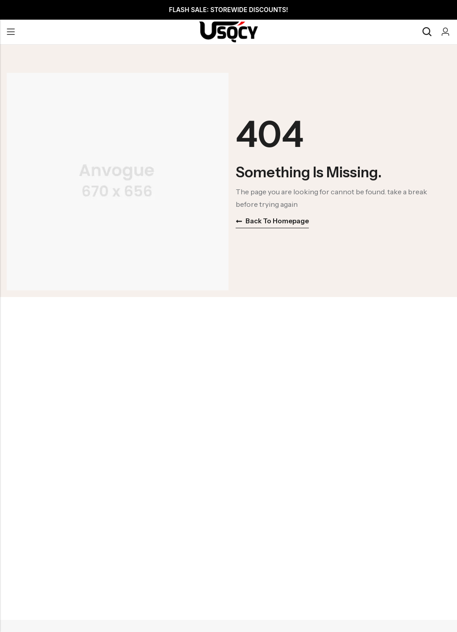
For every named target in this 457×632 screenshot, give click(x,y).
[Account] (445, 31)
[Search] (427, 31)
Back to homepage (272, 221)
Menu (11, 32)
